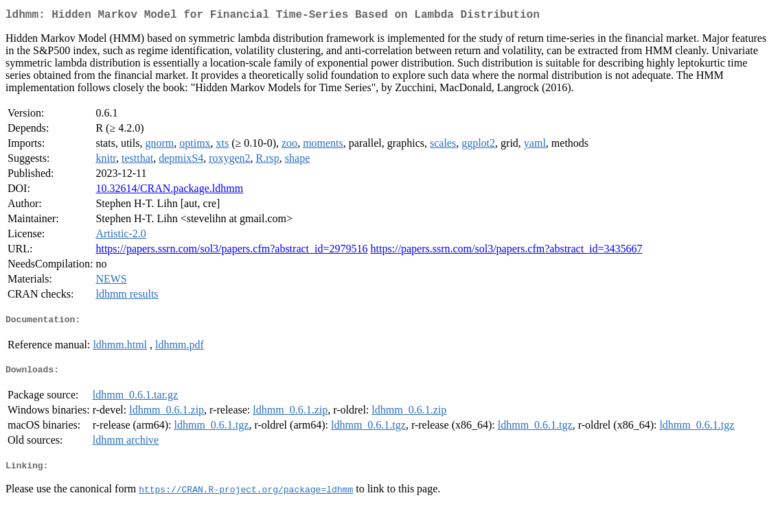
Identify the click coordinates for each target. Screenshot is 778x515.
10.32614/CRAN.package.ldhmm (169, 191)
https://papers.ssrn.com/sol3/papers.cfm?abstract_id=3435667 (507, 251)
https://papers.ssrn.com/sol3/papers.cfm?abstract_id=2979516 (231, 251)
